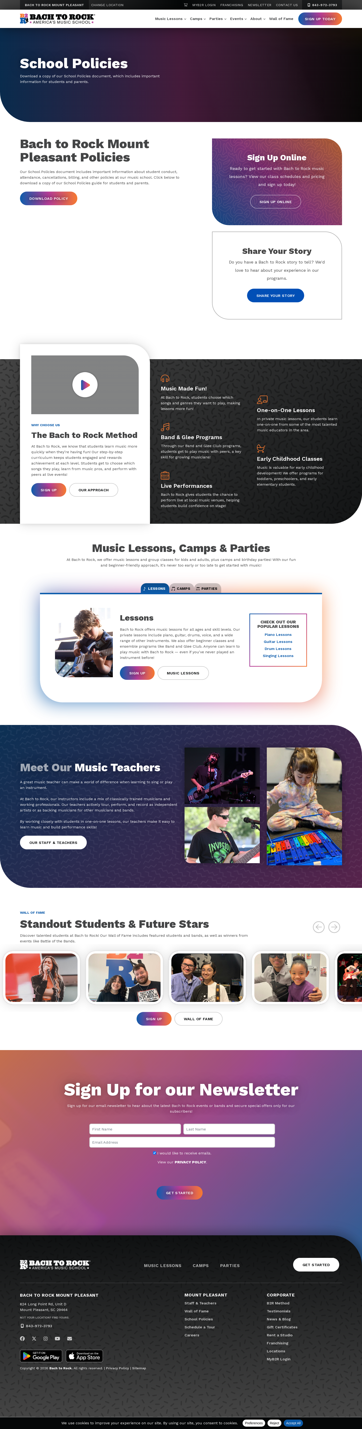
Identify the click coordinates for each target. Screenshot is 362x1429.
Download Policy (48, 198)
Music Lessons (169, 18)
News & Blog (279, 1331)
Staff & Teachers (200, 1315)
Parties (216, 18)
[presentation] (181, 1187)
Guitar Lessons (278, 648)
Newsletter (260, 5)
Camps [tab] (181, 592)
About (256, 18)
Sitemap (139, 1380)
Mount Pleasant (206, 1306)
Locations (276, 1363)
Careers (192, 1347)
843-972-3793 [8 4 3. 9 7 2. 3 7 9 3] (322, 5)
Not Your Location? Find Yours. (44, 1329)
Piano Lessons (278, 640)
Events (236, 18)
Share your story (275, 295)
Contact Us (287, 5)
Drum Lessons (278, 655)
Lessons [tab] (132, 592)
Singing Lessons (278, 662)
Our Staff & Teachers (53, 848)
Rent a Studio (280, 1347)
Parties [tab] (229, 592)
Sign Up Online (276, 202)
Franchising (231, 5)
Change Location (107, 5)
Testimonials (279, 1323)
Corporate (281, 1306)
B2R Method (278, 1315)
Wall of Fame (281, 18)
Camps (196, 18)
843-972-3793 (39, 1338)
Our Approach (94, 490)
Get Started (316, 1277)
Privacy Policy (117, 1380)
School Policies (199, 1331)
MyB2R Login (204, 5)
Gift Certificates (282, 1339)
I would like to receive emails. (182, 1165)
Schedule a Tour (200, 1339)
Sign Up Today (320, 19)
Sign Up (49, 490)
